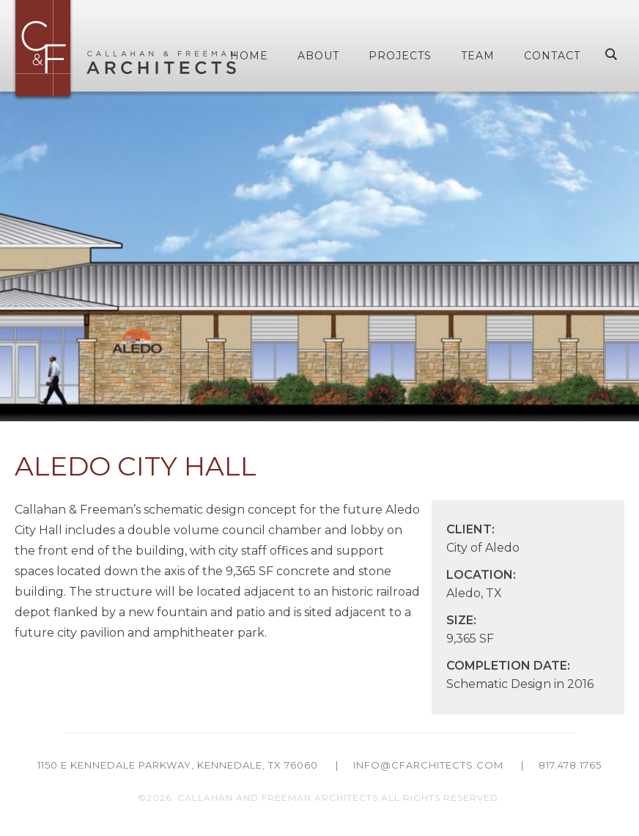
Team (478, 55)
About (318, 55)
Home (249, 55)
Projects (400, 55)
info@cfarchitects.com (428, 765)
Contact (552, 55)
